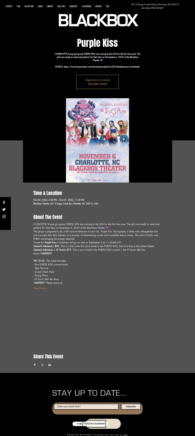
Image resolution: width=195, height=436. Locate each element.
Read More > (40, 288)
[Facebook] (4, 202)
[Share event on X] (42, 365)
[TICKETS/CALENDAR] (94, 424)
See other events (97, 83)
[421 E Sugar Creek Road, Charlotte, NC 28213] (155, 4)
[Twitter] (4, 209)
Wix (126, 435)
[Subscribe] (131, 407)
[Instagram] (4, 216)
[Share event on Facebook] (34, 365)
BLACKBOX (97, 21)
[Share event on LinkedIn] (49, 365)
